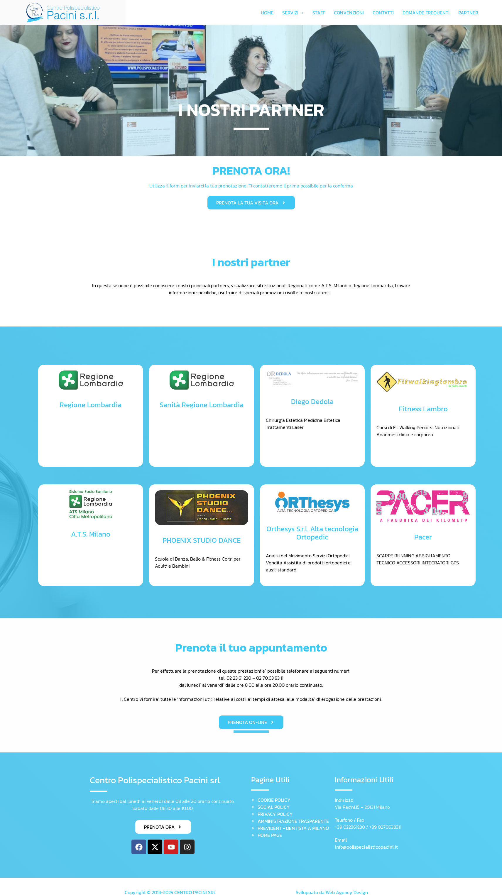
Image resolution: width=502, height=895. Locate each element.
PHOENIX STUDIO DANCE (202, 540)
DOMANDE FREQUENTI (426, 12)
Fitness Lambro (423, 409)
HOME (267, 12)
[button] (293, 12)
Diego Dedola (312, 401)
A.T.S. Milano (90, 534)
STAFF (318, 12)
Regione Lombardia (90, 405)
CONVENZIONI (349, 12)
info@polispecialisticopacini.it (366, 846)
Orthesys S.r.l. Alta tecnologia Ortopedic (312, 533)
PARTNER (468, 12)
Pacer (423, 537)
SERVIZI (293, 12)
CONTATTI (383, 12)
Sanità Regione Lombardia (202, 405)
